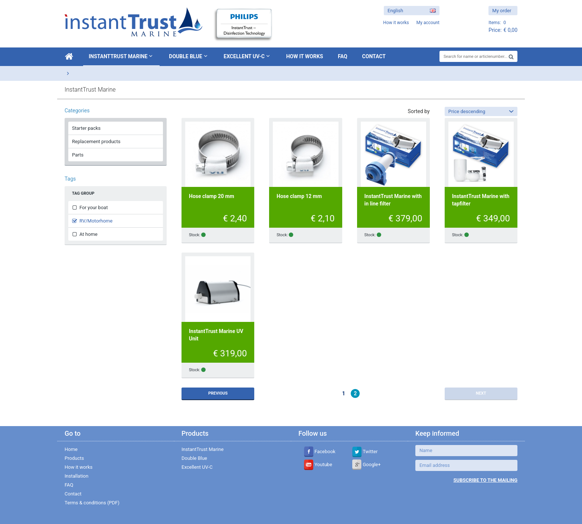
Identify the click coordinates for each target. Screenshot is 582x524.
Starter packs (86, 128)
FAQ (342, 56)
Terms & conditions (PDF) (92, 502)
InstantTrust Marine (121, 56)
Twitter (364, 451)
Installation (76, 476)
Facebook (320, 451)
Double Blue (189, 56)
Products (74, 458)
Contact (374, 56)
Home (71, 449)
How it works (304, 56)
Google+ (366, 464)
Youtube (318, 464)
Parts (78, 155)
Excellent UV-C (247, 56)
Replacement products (96, 141)
